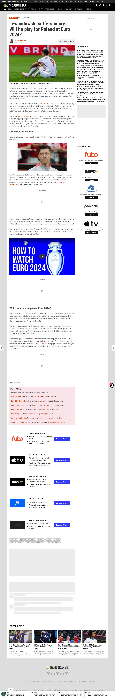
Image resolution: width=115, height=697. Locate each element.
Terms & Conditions (61, 681)
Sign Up (91, 163)
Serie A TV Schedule (83, 1)
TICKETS (88, 9)
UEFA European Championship (35, 542)
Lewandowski (24, 116)
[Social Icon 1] (53, 673)
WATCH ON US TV (37, 9)
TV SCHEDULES (50, 9)
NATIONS (69, 9)
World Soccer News (53, 542)
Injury (49, 539)
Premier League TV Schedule (19, 1)
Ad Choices (82, 681)
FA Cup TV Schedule (34, 1)
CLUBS (61, 9)
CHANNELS (79, 9)
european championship (27, 539)
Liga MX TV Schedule (58, 1)
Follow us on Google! (68, 41)
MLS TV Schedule (46, 1)
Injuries (40, 539)
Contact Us (91, 681)
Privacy (51, 681)
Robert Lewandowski (17, 542)
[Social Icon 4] (66, 673)
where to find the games (41, 405)
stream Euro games (43, 409)
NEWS (10, 9)
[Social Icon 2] (57, 673)
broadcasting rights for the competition (48, 418)
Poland (45, 103)
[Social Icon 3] (62, 673)
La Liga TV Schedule (70, 1)
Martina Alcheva (22, 40)
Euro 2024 (44, 343)
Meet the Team (42, 681)
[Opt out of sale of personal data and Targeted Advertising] (3, 694)
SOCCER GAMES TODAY (21, 9)
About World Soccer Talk (28, 681)
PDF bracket (37, 396)
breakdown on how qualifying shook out (39, 414)
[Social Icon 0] (48, 673)
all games (41, 401)
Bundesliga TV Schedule (96, 1)
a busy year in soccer (58, 422)
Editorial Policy (72, 681)
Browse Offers (62, 439)
